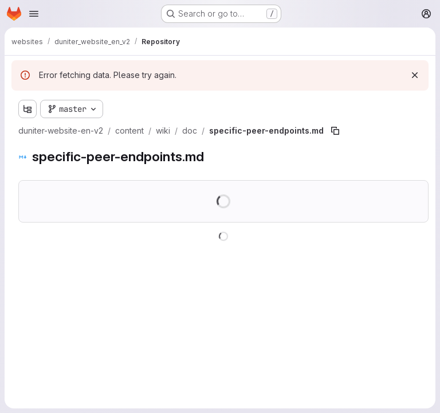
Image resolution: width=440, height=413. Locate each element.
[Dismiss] (415, 75)
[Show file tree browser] (27, 109)
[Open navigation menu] (34, 14)
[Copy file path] (335, 131)
